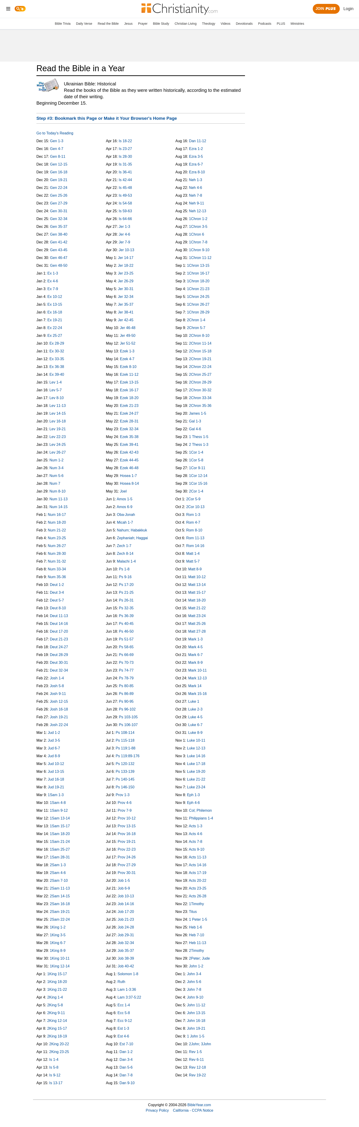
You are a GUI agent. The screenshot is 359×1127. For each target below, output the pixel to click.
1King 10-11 (60, 958)
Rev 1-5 (195, 1052)
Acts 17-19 (197, 873)
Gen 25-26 (59, 195)
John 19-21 (196, 1028)
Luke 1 (193, 701)
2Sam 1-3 (58, 865)
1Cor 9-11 (197, 468)
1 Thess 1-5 (198, 437)
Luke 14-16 (196, 756)
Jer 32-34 (125, 297)
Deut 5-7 (57, 600)
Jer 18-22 (125, 265)
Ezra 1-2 (196, 149)
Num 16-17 (57, 515)
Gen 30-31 (59, 211)
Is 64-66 (125, 219)
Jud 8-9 (54, 756)
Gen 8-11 (57, 156)
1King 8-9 (58, 951)
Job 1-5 (124, 880)
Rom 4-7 (193, 522)
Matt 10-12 (197, 577)
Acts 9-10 (196, 849)
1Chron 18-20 (198, 281)
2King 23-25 (59, 1052)
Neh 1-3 (195, 180)
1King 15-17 (57, 974)
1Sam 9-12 (59, 810)
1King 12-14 (60, 966)
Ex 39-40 (56, 374)
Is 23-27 (125, 149)
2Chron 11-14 (200, 343)
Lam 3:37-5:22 (129, 997)
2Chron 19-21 (200, 359)
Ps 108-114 (125, 733)
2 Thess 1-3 (198, 444)
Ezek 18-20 (129, 398)
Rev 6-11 (196, 1060)
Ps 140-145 (125, 779)
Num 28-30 (57, 553)
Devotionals (244, 23)
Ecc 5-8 (123, 1013)
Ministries (297, 23)
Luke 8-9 (195, 733)
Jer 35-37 (125, 304)
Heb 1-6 (195, 927)
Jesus (128, 23)
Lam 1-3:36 (126, 989)
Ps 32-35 (126, 608)
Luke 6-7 (195, 725)
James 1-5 (197, 413)
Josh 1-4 (57, 678)
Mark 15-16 (197, 694)
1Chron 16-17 (198, 273)
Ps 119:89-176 (127, 756)
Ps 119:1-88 (125, 748)
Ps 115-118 (125, 740)
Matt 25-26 (197, 624)
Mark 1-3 (195, 639)
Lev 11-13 (57, 406)
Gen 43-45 (59, 250)
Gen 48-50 (59, 265)
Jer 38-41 (125, 312)
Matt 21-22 (197, 608)
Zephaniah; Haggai (132, 538)
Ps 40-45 (126, 624)
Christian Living (186, 23)
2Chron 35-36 (200, 406)
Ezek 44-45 (129, 460)
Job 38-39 (126, 958)
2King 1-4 (55, 997)
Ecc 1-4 (123, 1005)
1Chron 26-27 (198, 304)
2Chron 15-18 (200, 351)
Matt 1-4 (193, 553)
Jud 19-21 (56, 787)
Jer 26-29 (125, 281)
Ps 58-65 (126, 647)
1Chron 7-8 (198, 242)
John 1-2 (196, 966)
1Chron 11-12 (200, 258)
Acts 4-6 (195, 834)
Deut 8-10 (58, 608)
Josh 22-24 (59, 725)
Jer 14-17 (125, 258)
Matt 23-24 (197, 616)
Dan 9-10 (127, 1083)
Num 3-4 (56, 468)
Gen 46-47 (59, 258)
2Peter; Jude (199, 958)
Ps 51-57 (126, 639)
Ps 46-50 (126, 631)
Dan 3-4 (126, 1060)
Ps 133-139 (125, 771)
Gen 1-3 (56, 141)
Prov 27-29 (127, 865)
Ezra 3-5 (196, 156)
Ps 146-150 (125, 787)
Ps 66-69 (126, 655)
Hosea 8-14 (129, 483)
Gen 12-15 (59, 164)
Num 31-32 (57, 561)
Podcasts (264, 23)
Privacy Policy (157, 1110)
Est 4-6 (123, 1036)
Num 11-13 (58, 499)
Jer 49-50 (128, 336)
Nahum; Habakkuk (132, 530)
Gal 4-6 (195, 429)
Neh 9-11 (196, 203)
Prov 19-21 (127, 842)
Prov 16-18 (127, 834)
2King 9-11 (56, 1013)
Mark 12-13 (197, 678)
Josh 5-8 (57, 686)
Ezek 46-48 (129, 468)
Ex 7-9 (52, 289)
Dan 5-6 (126, 1067)
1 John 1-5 (195, 1036)
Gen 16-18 (59, 172)
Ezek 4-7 (127, 359)
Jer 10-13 (126, 250)
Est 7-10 (126, 1044)
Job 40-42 (126, 966)
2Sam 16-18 (60, 904)
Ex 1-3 (52, 273)
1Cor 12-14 (198, 476)
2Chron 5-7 (196, 328)
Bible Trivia (63, 23)
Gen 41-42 (59, 242)
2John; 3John (200, 1044)
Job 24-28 (126, 927)
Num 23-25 (57, 538)
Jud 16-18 (56, 779)
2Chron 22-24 (200, 367)
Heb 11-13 (197, 943)
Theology (208, 23)
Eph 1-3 (193, 795)
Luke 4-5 (195, 717)
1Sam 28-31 (60, 857)
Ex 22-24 (54, 328)
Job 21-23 (126, 919)
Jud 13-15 (56, 771)
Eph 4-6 (193, 803)
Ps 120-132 (125, 764)
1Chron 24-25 (198, 297)
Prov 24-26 (127, 857)
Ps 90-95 (126, 701)
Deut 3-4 (57, 592)
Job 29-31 (126, 935)
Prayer (142, 23)
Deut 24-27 (59, 647)
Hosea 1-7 (128, 476)
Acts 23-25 (197, 888)
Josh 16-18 (59, 709)
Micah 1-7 (125, 522)
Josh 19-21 (59, 717)
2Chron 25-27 (200, 374)
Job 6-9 (124, 888)
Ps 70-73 (126, 662)
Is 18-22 (125, 141)
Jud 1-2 (54, 733)
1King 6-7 (58, 943)
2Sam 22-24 (60, 919)
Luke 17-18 (196, 764)
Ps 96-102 (127, 709)
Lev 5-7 (55, 390)
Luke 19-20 (196, 771)
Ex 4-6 (52, 281)
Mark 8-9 (195, 662)
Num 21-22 (57, 530)
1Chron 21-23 (198, 289)
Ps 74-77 (126, 670)
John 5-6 (194, 982)
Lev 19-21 (57, 429)
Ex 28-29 (56, 343)
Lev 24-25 (57, 444)
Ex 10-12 (54, 297)
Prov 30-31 (127, 873)
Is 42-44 (125, 180)
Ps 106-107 (128, 725)
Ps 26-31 (126, 600)
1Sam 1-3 (56, 795)
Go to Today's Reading (54, 133)
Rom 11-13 (195, 538)
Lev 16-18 (57, 421)
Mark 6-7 (195, 655)
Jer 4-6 (124, 234)
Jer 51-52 (128, 343)
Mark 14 (194, 686)
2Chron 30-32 (200, 390)
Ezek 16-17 (129, 390)
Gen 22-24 (59, 188)
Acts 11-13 (197, 857)
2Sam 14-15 (60, 896)
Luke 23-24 (196, 787)
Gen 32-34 (59, 219)
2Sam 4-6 (58, 873)
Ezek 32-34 (129, 429)
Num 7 (54, 483)
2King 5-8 (55, 1005)
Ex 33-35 (56, 359)
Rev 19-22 (197, 1075)
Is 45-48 (125, 188)
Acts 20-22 (197, 880)
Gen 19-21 (59, 180)
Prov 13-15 (127, 826)
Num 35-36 (57, 577)
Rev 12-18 (197, 1067)
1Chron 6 (196, 234)
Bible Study (161, 23)
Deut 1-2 (57, 585)
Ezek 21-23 (129, 406)
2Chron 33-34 (200, 398)
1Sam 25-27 (60, 849)
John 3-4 (194, 974)
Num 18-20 (57, 522)
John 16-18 (196, 1021)
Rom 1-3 (193, 515)
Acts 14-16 (197, 865)
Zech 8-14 (125, 553)
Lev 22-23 (57, 437)
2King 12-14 (57, 1021)
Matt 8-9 (195, 569)
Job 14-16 (126, 904)
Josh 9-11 (58, 694)
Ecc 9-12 (124, 1021)
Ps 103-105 (128, 717)
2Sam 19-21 (60, 912)
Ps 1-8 (124, 569)
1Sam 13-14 (60, 818)
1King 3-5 (58, 935)
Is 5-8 (53, 1067)
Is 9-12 (54, 1075)
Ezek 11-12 (129, 374)
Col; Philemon (200, 810)
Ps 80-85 (126, 686)
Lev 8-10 (56, 398)
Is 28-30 (125, 156)
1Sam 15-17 (60, 826)
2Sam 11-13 (60, 888)
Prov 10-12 (127, 818)
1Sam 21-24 (60, 842)
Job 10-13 (126, 896)
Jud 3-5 (54, 740)
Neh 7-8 (195, 195)
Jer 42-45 (125, 320)
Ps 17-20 (126, 585)
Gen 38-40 (59, 234)
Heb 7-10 (196, 935)
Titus (193, 912)
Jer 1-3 (124, 227)
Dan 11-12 (197, 141)
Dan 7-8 (126, 1075)
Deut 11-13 (59, 616)
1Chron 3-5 (198, 227)
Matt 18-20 (197, 600)
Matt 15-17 (197, 592)
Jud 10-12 (56, 764)
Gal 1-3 (195, 421)
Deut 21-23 (59, 639)
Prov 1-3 (122, 795)
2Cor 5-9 (193, 499)
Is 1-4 (53, 1060)
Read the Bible (108, 23)
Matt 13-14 (197, 585)
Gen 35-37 (59, 227)
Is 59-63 (125, 211)
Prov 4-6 (124, 803)
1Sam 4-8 (58, 803)
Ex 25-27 (54, 336)
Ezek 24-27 (129, 413)
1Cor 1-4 (196, 452)
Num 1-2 (56, 460)
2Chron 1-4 (196, 320)
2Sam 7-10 (59, 880)
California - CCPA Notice (193, 1110)
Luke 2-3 (195, 709)
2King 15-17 (57, 1028)
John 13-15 (196, 1013)
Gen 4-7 (56, 149)
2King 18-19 (57, 1036)
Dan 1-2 (126, 1052)
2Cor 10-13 (195, 507)
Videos (226, 23)
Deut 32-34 (59, 670)
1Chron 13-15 (198, 265)
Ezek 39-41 (129, 444)
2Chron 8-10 (199, 336)
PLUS (281, 23)
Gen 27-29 (59, 203)
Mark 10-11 (197, 670)
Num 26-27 (57, 546)
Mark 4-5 (195, 647)
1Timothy (196, 904)
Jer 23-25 (125, 273)
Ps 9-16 (125, 577)
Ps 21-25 (126, 592)
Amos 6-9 (124, 507)
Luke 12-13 (196, 748)
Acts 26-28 (197, 896)
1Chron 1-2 (198, 219)
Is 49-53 (125, 195)
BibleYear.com (199, 1105)
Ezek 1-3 (127, 351)
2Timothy (196, 951)
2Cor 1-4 (196, 491)
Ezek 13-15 (129, 382)
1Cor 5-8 (196, 460)
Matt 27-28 (197, 631)
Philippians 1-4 (201, 818)
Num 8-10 (57, 491)
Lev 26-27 (57, 452)
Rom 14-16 (195, 546)
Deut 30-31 (59, 662)
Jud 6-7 (54, 748)
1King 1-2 (58, 927)
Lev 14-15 (57, 413)
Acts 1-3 (195, 826)
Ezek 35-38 (129, 437)
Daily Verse (84, 23)
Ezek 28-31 (129, 421)
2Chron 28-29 (200, 382)
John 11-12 (196, 1005)
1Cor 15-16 (198, 483)
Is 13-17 (56, 1083)
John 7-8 (194, 989)
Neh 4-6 (195, 188)
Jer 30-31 (125, 289)
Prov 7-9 (124, 810)
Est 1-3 (123, 1028)
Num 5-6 (56, 476)
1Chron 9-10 (199, 250)
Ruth (121, 982)
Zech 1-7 (124, 546)
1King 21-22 (57, 989)
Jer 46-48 (128, 328)
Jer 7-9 (124, 242)
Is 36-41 (125, 172)
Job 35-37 (126, 951)
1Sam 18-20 (60, 834)
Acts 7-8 (195, 842)
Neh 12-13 (197, 211)
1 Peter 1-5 (198, 919)
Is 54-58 (125, 203)
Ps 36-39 (126, 616)
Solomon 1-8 (127, 974)
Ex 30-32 (56, 351)
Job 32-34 (126, 943)
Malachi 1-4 (126, 561)
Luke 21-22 (196, 779)
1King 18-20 (57, 982)
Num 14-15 (58, 507)
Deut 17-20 (59, 631)
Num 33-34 (57, 569)
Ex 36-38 (56, 367)
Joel (123, 491)
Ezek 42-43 (129, 452)
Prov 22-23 (127, 849)
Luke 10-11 (196, 740)
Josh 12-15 (59, 701)
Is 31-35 (125, 164)
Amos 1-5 (124, 499)
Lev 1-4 (55, 382)
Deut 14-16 (59, 624)
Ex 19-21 (54, 320)
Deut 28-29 (59, 655)
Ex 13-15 (54, 304)
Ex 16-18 (54, 312)
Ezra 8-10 (197, 172)
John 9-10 (195, 997)
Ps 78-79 (126, 678)
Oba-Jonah (126, 515)
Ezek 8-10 (128, 367)
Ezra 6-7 (196, 164)
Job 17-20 (126, 912)
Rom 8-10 (194, 530)
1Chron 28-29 (198, 312)
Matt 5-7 (193, 561)
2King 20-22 (59, 1044)
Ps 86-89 (126, 694)
